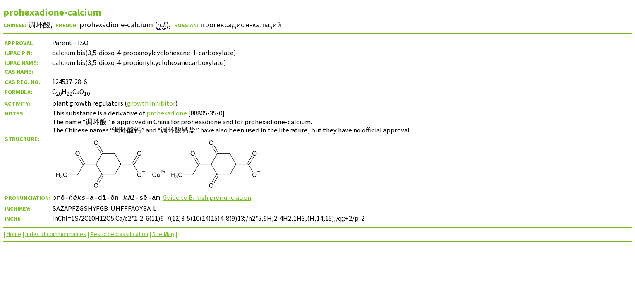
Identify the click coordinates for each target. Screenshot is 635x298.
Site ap (163, 234)
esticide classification (119, 234)
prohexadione (166, 113)
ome (13, 234)
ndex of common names (55, 234)
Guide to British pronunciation (207, 197)
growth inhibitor (151, 103)
